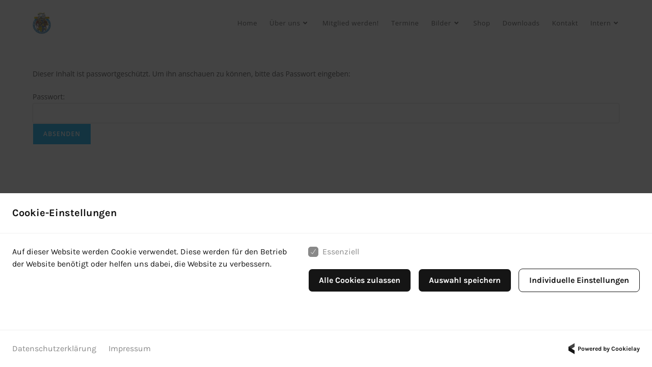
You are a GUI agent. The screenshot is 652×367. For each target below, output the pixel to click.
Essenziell (333, 252)
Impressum (129, 348)
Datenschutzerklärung (54, 348)
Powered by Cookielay (602, 349)
